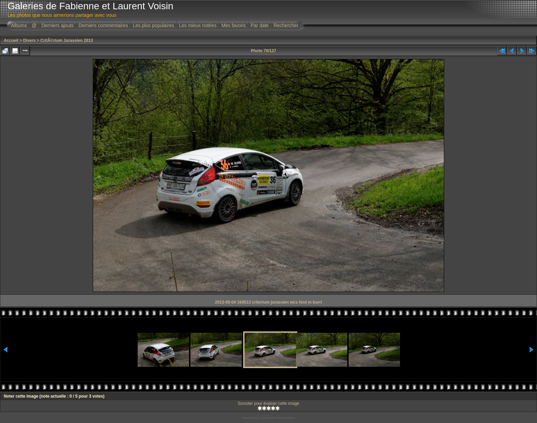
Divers (29, 40)
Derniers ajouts (57, 25)
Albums (19, 25)
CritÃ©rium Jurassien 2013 (66, 40)
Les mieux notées (197, 25)
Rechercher (286, 25)
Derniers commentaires (103, 25)
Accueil (11, 40)
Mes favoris (233, 25)
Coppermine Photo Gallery (277, 418)
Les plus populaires (153, 25)
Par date (260, 25)
